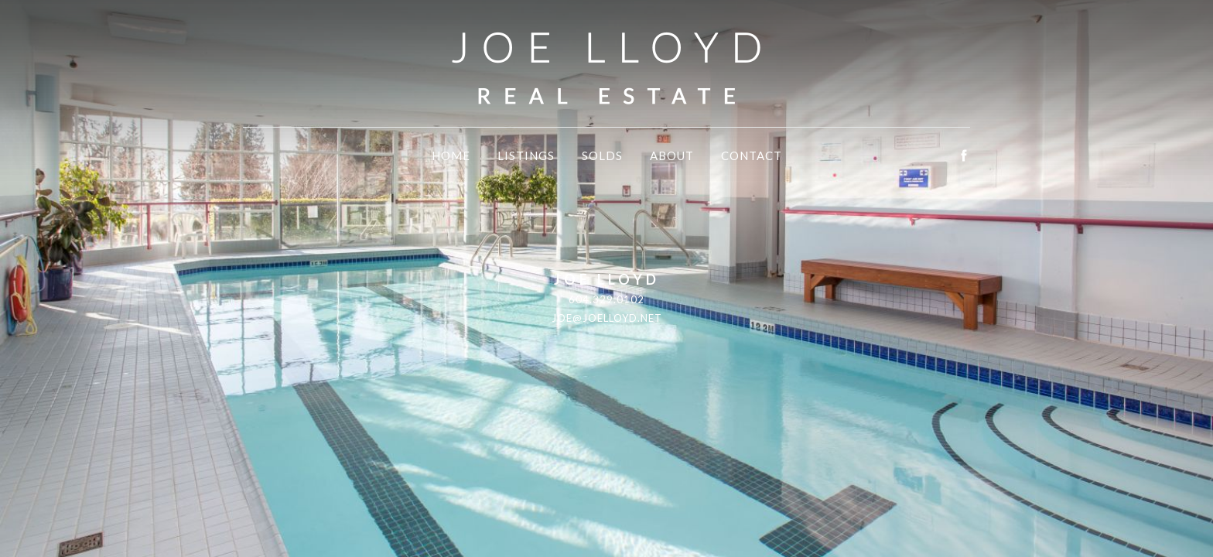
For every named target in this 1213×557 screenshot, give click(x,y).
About (672, 155)
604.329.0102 (606, 299)
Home (451, 155)
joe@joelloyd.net (607, 318)
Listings (526, 155)
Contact (751, 155)
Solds (602, 155)
